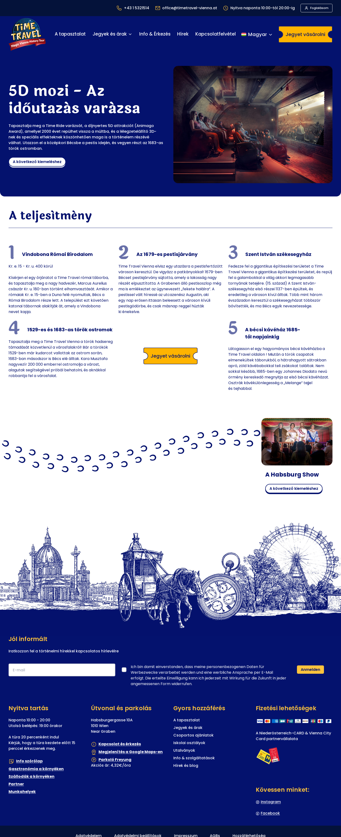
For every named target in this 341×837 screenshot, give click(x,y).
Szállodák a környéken (31, 776)
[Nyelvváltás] (257, 34)
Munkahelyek (22, 791)
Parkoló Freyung (115, 759)
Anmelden (310, 669)
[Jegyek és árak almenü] (130, 34)
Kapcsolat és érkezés (120, 744)
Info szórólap (29, 761)
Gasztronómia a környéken (36, 769)
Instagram (271, 802)
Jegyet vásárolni (305, 34)
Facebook (270, 813)
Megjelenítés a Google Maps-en (131, 752)
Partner (16, 784)
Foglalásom (319, 8)
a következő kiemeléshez (37, 161)
